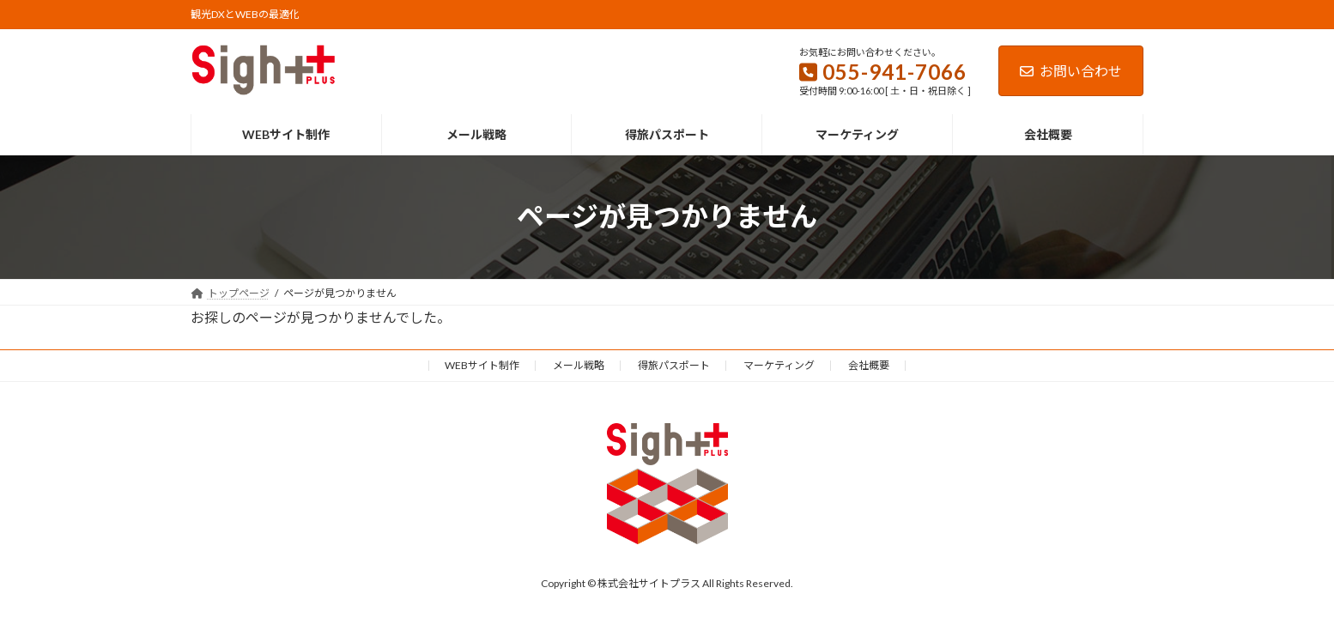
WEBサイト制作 (482, 365)
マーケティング (779, 365)
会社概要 (868, 365)
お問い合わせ (1071, 71)
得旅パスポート (674, 365)
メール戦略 (578, 365)
